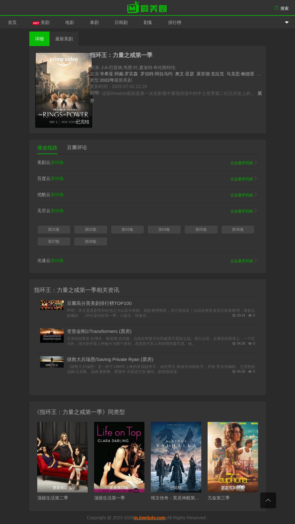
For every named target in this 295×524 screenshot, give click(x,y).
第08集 (91, 241)
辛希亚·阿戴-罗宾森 (119, 73)
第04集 (164, 229)
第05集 (201, 229)
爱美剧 (147, 8)
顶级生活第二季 (52, 497)
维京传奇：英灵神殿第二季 (177, 497)
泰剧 (94, 22)
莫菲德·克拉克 (210, 73)
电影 (69, 22)
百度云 (147, 178)
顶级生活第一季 (109, 497)
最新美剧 (64, 38)
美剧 (41, 22)
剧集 (148, 22)
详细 (39, 38)
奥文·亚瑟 (184, 73)
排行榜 (174, 22)
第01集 (54, 229)
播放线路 (47, 147)
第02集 (91, 229)
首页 (12, 22)
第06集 (238, 229)
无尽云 (147, 210)
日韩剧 (121, 22)
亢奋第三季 (219, 497)
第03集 (127, 229)
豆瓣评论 (77, 147)
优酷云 (147, 194)
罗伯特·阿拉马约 (156, 73)
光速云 (147, 260)
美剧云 (147, 162)
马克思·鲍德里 (240, 73)
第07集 (54, 241)
